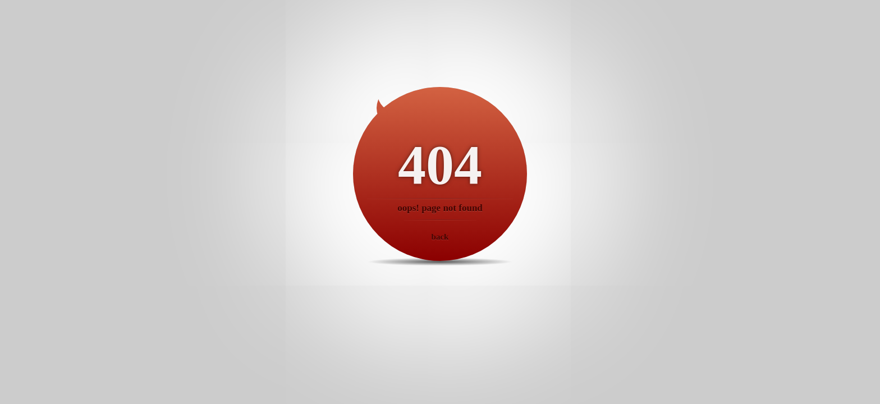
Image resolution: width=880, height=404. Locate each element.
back (440, 236)
